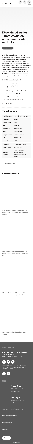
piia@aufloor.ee (15, 403)
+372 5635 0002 (17, 400)
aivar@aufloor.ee (16, 391)
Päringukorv (16, 442)
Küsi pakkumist (8, 48)
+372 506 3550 (17, 389)
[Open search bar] (29, 2)
